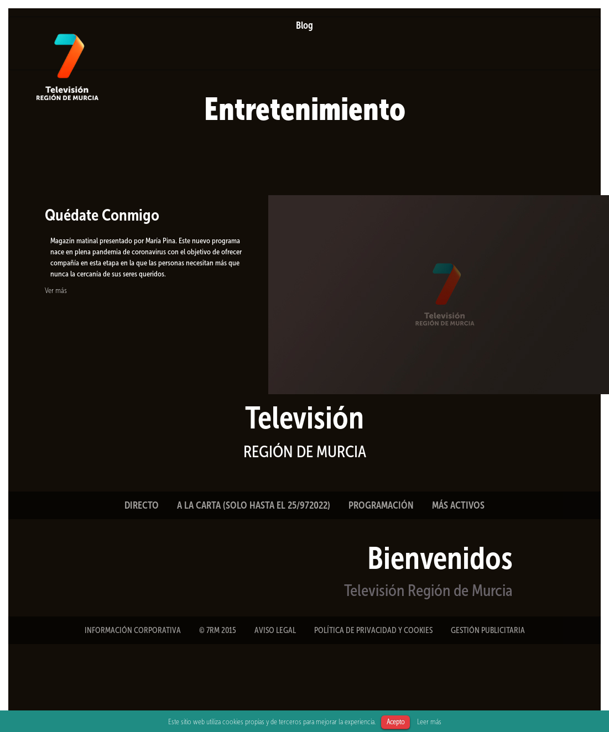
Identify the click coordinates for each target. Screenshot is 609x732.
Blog (304, 25)
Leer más (429, 721)
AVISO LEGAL (275, 630)
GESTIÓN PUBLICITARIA (488, 630)
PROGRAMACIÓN (381, 505)
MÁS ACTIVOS (458, 505)
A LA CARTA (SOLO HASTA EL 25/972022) (253, 505)
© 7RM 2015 (217, 630)
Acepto (395, 722)
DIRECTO (141, 505)
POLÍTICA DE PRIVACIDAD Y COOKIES (373, 630)
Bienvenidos (440, 558)
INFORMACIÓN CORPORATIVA (133, 630)
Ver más (56, 290)
